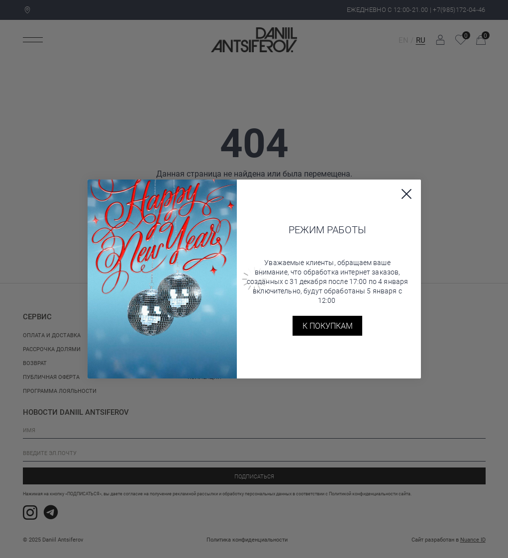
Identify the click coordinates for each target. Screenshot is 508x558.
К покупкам (328, 325)
